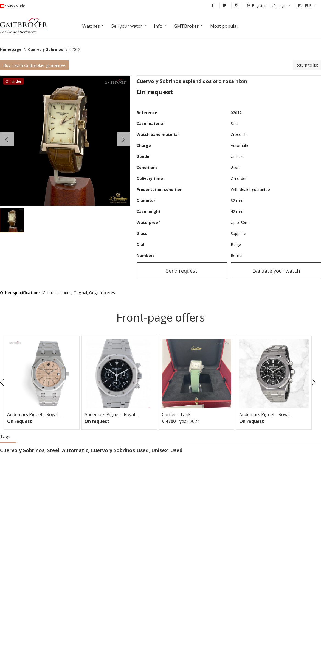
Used (176, 450)
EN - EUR (308, 5)
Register (256, 5)
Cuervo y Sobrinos (22, 450)
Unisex (159, 450)
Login (285, 5)
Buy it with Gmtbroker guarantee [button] (34, 65)
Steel (53, 450)
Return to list (306, 65)
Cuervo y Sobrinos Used (120, 450)
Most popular (224, 26)
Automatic (75, 450)
